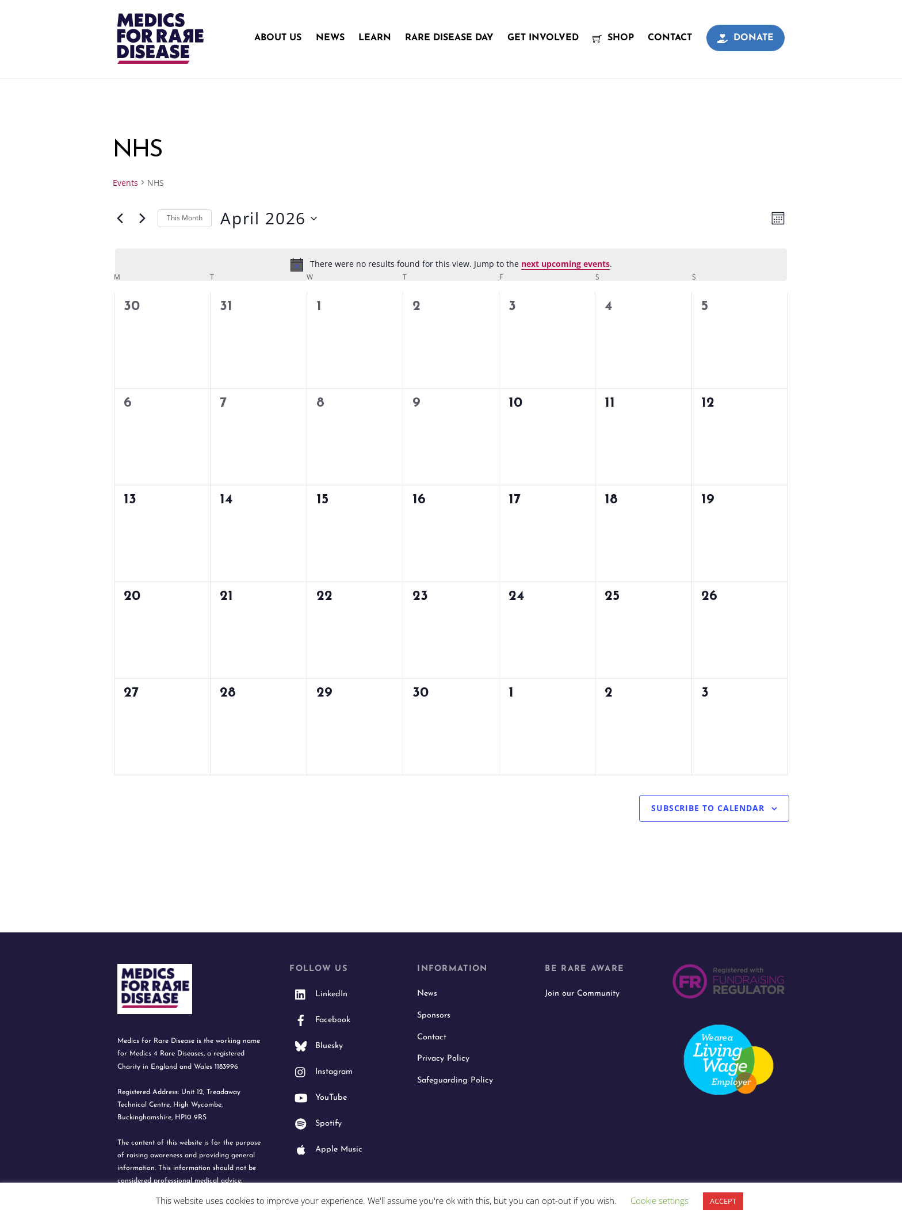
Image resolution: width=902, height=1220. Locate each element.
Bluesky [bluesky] (316, 1046)
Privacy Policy (443, 1059)
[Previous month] (120, 219)
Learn (374, 38)
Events (125, 183)
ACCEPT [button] (723, 1201)
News (330, 38)
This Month (184, 219)
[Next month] (142, 219)
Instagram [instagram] (321, 1072)
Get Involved (543, 38)
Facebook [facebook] (319, 1020)
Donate (745, 38)
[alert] (451, 265)
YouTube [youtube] (318, 1098)
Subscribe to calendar (708, 808)
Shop (613, 38)
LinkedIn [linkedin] (318, 994)
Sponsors (433, 1016)
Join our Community (582, 994)
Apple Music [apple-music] (325, 1150)
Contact (670, 38)
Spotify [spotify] (315, 1124)
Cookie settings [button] (659, 1200)
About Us (277, 38)
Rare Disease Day (449, 38)
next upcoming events (565, 264)
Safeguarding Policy (455, 1081)
